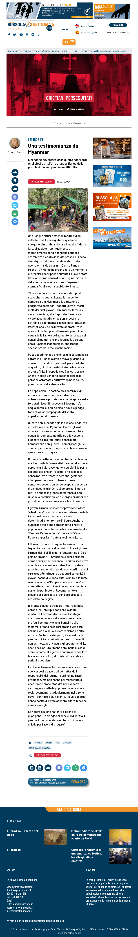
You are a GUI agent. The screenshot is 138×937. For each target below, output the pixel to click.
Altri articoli (69, 809)
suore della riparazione (39, 747)
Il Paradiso (14, 849)
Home (57, 123)
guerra (49, 742)
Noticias (89, 32)
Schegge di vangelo (20, 51)
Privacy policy (14, 920)
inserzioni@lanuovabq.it (20, 911)
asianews (67, 742)
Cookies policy (31, 920)
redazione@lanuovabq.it (20, 904)
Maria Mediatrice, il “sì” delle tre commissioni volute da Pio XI (86, 834)
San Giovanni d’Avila (86, 51)
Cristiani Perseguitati (69, 97)
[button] (69, 42)
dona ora (118, 25)
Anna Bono (14, 152)
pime (58, 742)
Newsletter (118, 32)
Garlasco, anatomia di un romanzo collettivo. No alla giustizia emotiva (86, 855)
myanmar (38, 742)
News (87, 25)
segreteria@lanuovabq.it (20, 907)
